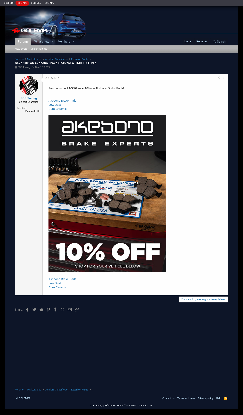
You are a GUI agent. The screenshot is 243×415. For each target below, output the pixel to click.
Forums (23, 41)
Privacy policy (205, 398)
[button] (52, 41)
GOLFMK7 (22, 3)
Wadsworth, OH (32, 111)
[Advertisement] (121, 348)
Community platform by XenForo (121, 405)
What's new (41, 41)
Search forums (38, 48)
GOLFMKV (49, 3)
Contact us (168, 398)
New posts (21, 48)
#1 (224, 77)
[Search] (219, 41)
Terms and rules (186, 398)
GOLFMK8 (9, 3)
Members (64, 41)
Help (218, 398)
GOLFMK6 (36, 3)
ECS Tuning (24, 67)
